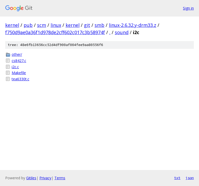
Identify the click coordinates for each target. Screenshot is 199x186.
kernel (12, 25)
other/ (17, 54)
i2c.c (15, 66)
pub (28, 25)
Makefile (19, 72)
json (190, 177)
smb (99, 25)
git (87, 25)
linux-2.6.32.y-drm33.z (132, 25)
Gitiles (31, 177)
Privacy (45, 177)
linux (56, 25)
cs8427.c (19, 60)
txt (177, 177)
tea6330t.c (20, 78)
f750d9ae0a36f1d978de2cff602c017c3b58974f (55, 32)
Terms (59, 177)
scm (41, 25)
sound (122, 32)
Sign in (188, 8)
